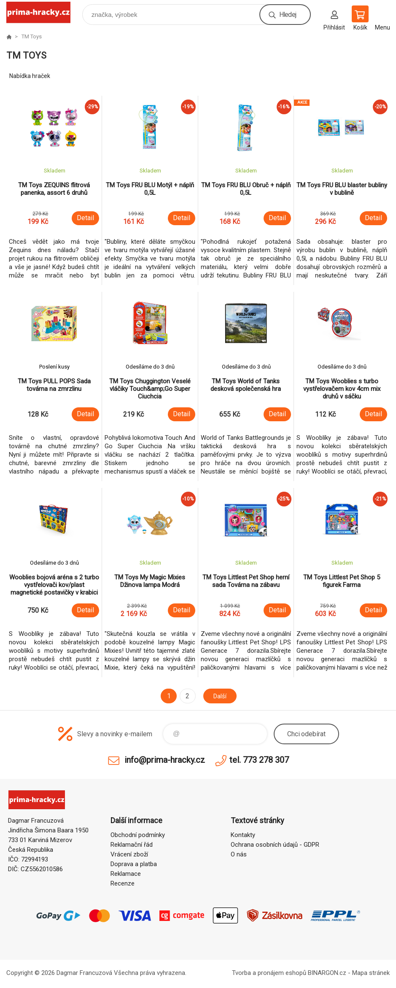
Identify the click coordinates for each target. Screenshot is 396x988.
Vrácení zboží (129, 854)
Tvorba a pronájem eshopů (269, 973)
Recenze (122, 883)
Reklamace (125, 874)
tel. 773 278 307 (259, 760)
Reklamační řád (131, 844)
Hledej (287, 15)
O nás (239, 854)
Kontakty (243, 835)
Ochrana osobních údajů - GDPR (275, 844)
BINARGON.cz (327, 973)
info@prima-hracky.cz (164, 760)
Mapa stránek (371, 973)
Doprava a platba (133, 864)
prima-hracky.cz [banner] (43, 12)
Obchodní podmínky (137, 835)
